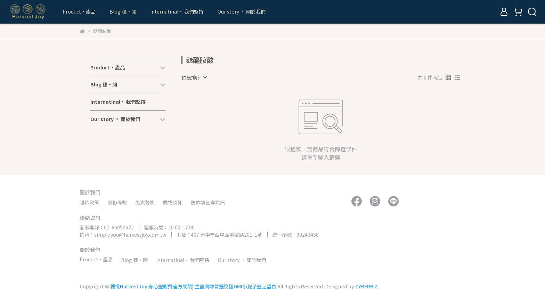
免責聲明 (145, 202)
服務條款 (117, 202)
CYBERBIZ (366, 286)
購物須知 (172, 202)
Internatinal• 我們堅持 (177, 11)
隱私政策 (89, 202)
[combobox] (193, 77)
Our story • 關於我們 (242, 11)
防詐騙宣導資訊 (208, 202)
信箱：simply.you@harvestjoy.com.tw (123, 234)
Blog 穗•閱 (122, 11)
